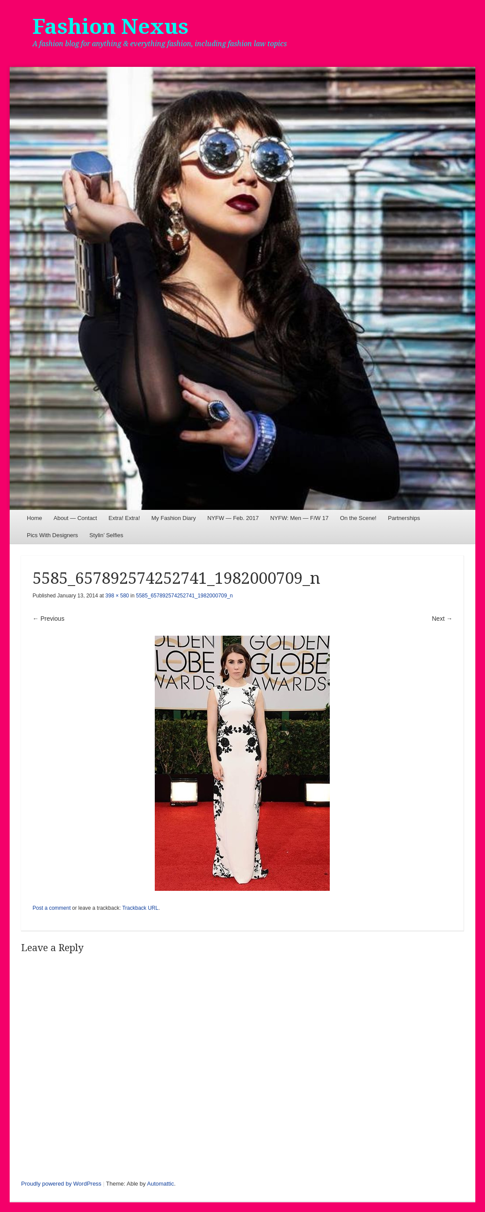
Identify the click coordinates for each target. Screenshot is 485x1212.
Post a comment (52, 908)
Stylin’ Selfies (106, 535)
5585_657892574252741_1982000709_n (184, 596)
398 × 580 (117, 596)
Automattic (160, 1183)
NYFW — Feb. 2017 (233, 518)
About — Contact (75, 518)
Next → (442, 618)
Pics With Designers (52, 535)
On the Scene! (358, 518)
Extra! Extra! (124, 518)
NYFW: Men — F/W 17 (299, 518)
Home (34, 518)
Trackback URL (140, 908)
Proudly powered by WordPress (61, 1183)
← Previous (48, 618)
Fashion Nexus (111, 26)
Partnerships (404, 518)
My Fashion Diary (173, 518)
